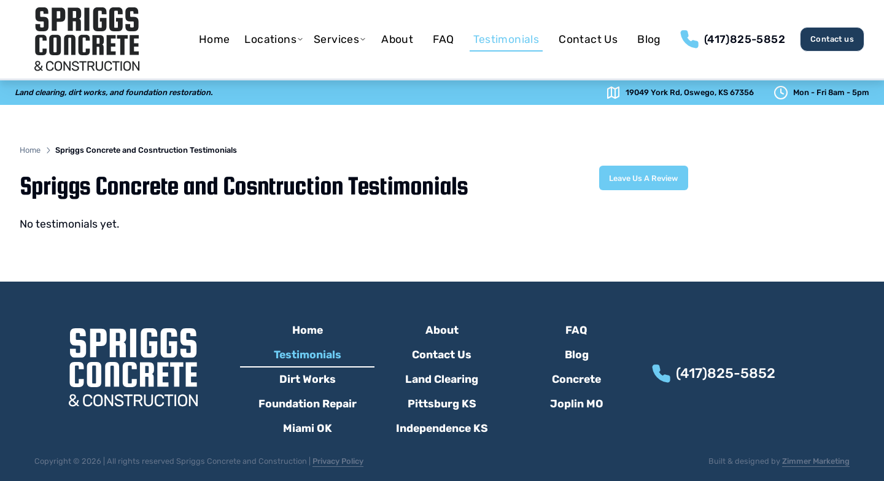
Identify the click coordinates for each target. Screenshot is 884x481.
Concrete (576, 379)
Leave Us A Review (643, 178)
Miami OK (307, 428)
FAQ (443, 39)
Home (214, 39)
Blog (649, 39)
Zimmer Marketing (816, 461)
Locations (274, 39)
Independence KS (442, 428)
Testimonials (506, 42)
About (397, 39)
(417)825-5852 (744, 39)
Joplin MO (576, 404)
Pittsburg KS (442, 404)
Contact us (832, 39)
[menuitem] (214, 39)
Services (340, 39)
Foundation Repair (307, 404)
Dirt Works (307, 379)
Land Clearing (441, 379)
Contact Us (588, 39)
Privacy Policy (337, 461)
